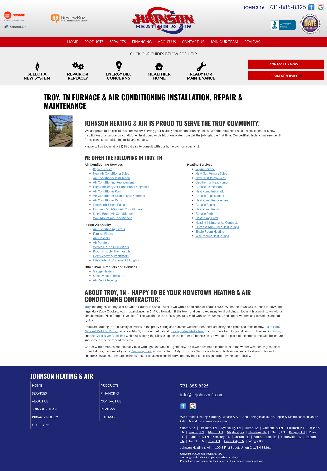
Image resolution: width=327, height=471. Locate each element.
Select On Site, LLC (211, 453)
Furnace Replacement (209, 195)
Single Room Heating (209, 231)
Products (93, 42)
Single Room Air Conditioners (113, 213)
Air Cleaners (101, 238)
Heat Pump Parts (206, 218)
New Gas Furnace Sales (211, 173)
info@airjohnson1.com (201, 394)
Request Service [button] (286, 75)
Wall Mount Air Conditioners (112, 218)
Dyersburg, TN (231, 428)
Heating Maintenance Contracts (216, 222)
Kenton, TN (196, 432)
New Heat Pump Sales (210, 178)
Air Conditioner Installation (111, 178)
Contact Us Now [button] (286, 64)
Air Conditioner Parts (107, 191)
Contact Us (193, 42)
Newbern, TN (257, 432)
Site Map (114, 421)
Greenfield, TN (273, 428)
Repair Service (102, 169)
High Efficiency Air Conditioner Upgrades (121, 187)
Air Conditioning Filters (109, 229)
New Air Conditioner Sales (111, 173)
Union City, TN (234, 441)
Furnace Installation (208, 187)
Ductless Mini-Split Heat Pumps (217, 227)
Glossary (46, 429)
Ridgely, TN (297, 432)
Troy (88, 307)
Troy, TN (214, 441)
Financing (142, 42)
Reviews (252, 42)
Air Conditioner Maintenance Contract (119, 195)
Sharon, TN (241, 437)
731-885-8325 (287, 7)
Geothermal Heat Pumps (109, 204)
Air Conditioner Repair (108, 200)
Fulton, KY (252, 428)
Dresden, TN (208, 428)
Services (118, 42)
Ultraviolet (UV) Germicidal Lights (116, 260)
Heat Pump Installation (210, 191)
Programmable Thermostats (112, 251)
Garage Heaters (103, 271)
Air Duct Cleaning (105, 280)
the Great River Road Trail (107, 335)
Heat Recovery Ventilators (111, 256)
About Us (167, 42)
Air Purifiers (101, 242)
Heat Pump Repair (207, 209)
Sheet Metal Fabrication (109, 275)
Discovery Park (141, 351)
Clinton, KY (187, 428)
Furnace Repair (205, 204)
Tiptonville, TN (291, 437)
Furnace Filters (103, 233)
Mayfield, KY (235, 432)
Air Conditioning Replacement (113, 182)
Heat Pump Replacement (212, 200)
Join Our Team (224, 42)
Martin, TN (215, 432)
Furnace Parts (204, 213)
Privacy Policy (51, 421)
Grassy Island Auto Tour (187, 331)
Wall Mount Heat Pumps (212, 236)
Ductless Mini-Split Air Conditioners (117, 209)
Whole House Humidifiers (111, 247)
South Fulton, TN (265, 437)
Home (72, 42)
